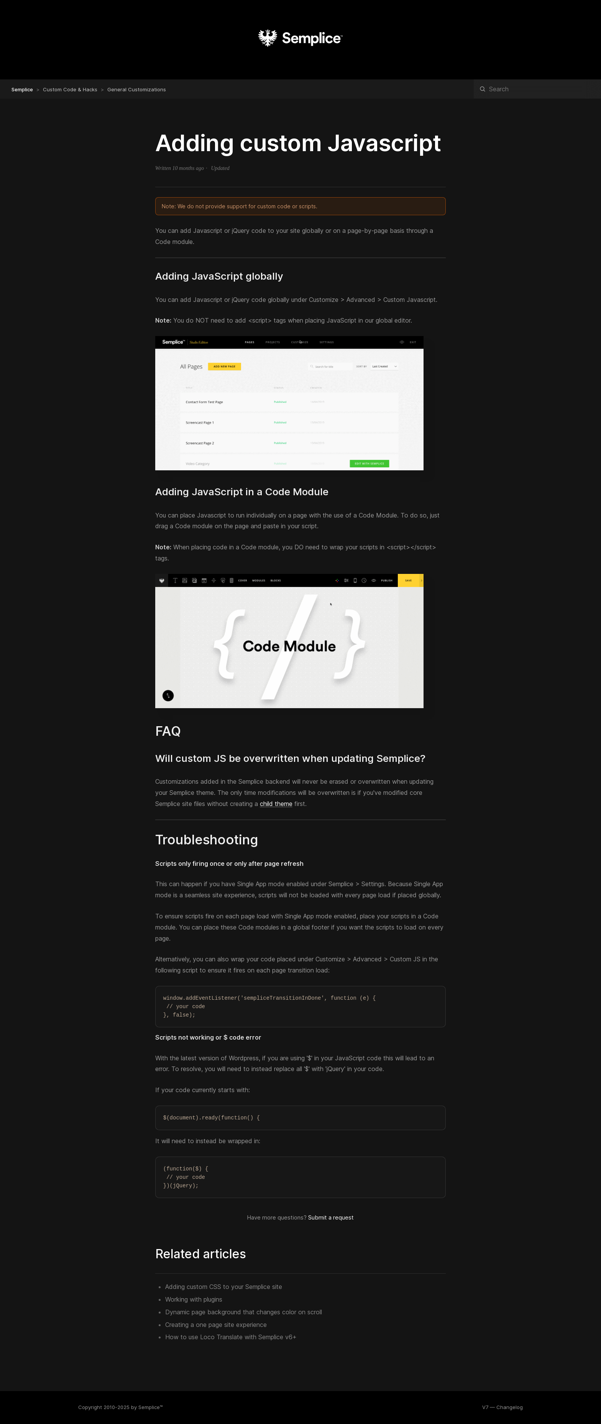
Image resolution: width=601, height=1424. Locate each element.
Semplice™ (150, 1407)
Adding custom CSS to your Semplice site (223, 1286)
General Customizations (136, 89)
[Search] (537, 89)
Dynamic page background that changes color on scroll (243, 1312)
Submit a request (331, 1217)
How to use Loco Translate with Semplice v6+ (231, 1337)
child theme (276, 804)
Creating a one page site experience (216, 1324)
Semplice (22, 89)
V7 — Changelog (502, 1407)
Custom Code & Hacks (70, 89)
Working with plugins (193, 1299)
